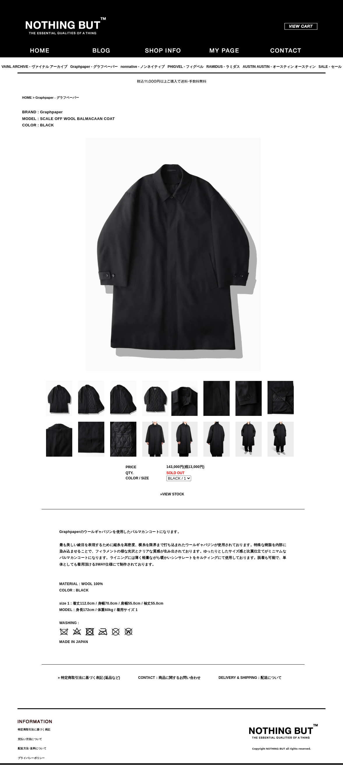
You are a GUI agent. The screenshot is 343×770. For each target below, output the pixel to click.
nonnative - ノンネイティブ (143, 67)
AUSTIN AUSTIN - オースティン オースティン (279, 67)
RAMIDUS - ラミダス (223, 67)
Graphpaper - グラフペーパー (94, 67)
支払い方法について (30, 739)
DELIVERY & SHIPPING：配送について (250, 678)
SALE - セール (330, 67)
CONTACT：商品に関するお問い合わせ (169, 678)
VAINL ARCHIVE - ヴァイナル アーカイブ (34, 67)
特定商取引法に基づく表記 (34, 729)
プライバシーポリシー (31, 758)
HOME (27, 97)
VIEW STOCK (173, 494)
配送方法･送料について (32, 748)
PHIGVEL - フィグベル (185, 67)
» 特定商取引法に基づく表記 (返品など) (89, 678)
